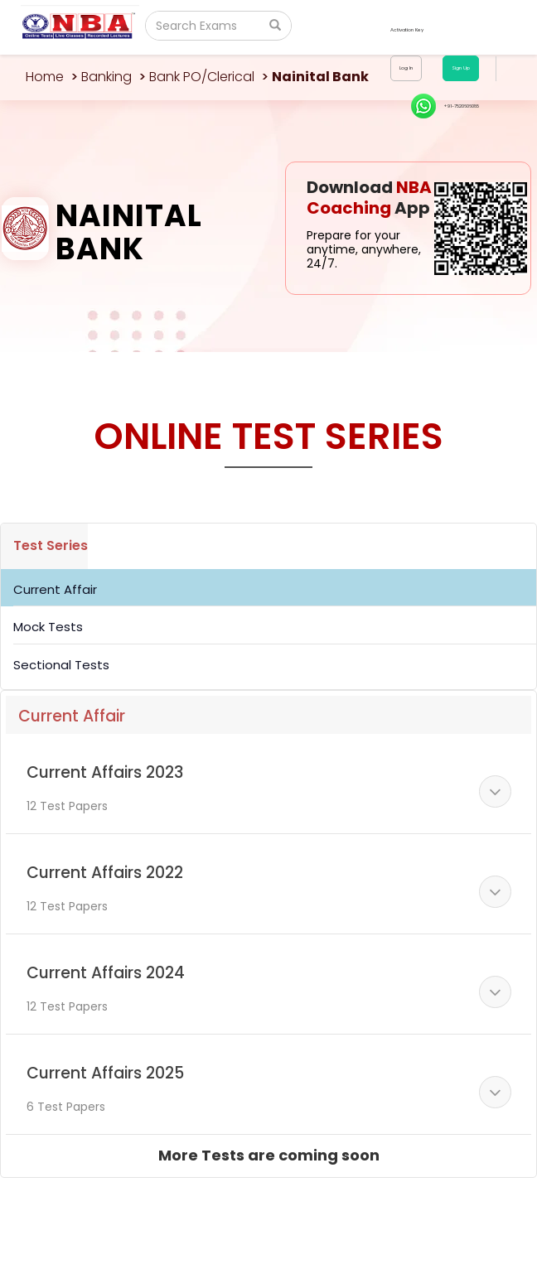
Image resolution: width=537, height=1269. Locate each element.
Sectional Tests (61, 664)
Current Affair (55, 589)
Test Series (50, 545)
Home (45, 76)
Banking (106, 76)
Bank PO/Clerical (201, 76)
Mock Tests (48, 626)
